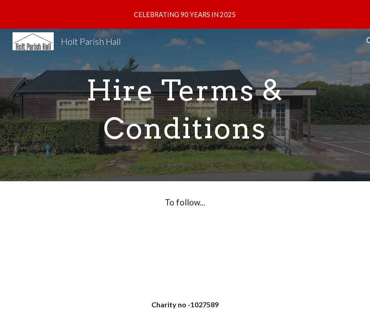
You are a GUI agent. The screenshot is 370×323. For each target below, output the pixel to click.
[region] (185, 14)
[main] (185, 105)
